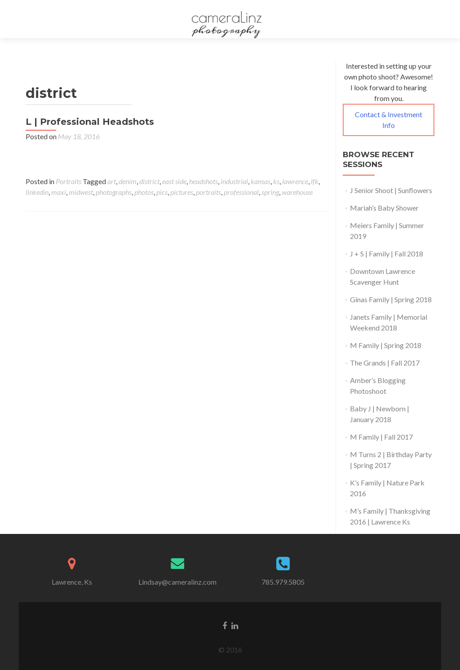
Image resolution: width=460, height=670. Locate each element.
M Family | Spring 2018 (385, 345)
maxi (58, 192)
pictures (181, 192)
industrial (234, 181)
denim (128, 181)
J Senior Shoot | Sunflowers (391, 190)
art (111, 181)
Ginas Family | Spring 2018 (391, 299)
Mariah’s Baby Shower (384, 207)
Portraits (68, 181)
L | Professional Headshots (90, 121)
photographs (114, 192)
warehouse (297, 192)
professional (241, 192)
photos (144, 192)
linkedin (37, 192)
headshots (203, 181)
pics (162, 192)
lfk (314, 181)
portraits (208, 192)
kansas (260, 181)
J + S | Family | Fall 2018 (386, 253)
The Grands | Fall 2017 (385, 362)
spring (270, 192)
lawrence (295, 181)
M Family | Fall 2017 (381, 436)
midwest (81, 192)
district (149, 181)
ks (276, 181)
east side (174, 181)
